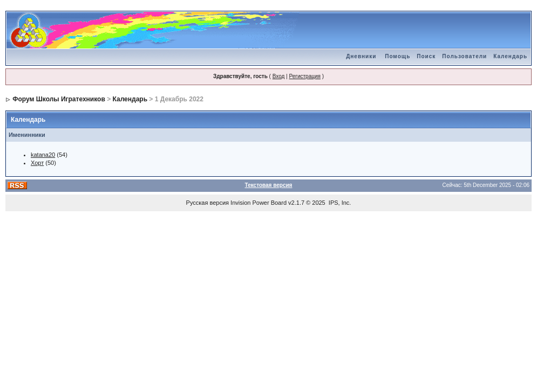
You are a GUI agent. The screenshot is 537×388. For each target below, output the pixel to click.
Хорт (37, 163)
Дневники (361, 56)
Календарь (510, 56)
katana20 (43, 154)
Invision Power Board (258, 202)
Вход (279, 76)
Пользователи (464, 56)
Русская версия (207, 202)
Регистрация (304, 76)
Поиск (426, 56)
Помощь (397, 56)
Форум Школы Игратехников (58, 99)
